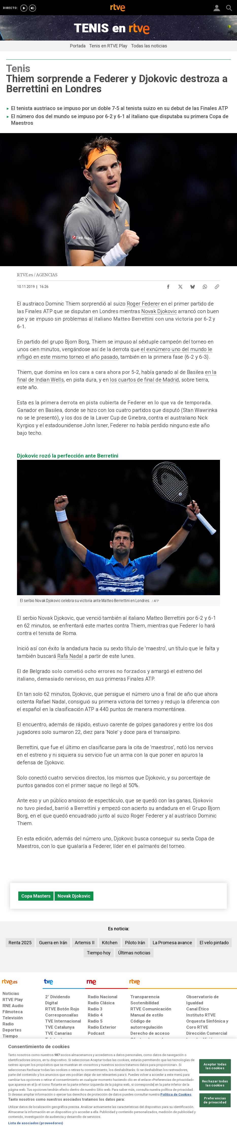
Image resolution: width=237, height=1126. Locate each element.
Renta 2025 (20, 942)
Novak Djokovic (159, 311)
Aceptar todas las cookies (215, 1081)
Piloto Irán (135, 942)
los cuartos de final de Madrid (144, 380)
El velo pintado (214, 942)
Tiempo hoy (99, 952)
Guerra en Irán (53, 942)
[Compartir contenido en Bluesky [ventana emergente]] (193, 285)
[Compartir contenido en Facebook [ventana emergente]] (168, 285)
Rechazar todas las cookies (215, 1098)
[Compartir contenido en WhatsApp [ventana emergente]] (205, 285)
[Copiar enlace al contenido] (217, 285)
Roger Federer (143, 304)
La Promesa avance (172, 942)
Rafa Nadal (70, 656)
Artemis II (84, 942)
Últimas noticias (134, 952)
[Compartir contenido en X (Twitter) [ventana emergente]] (180, 285)
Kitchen (109, 942)
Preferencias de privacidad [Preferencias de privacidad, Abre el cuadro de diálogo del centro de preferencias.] (215, 1115)
